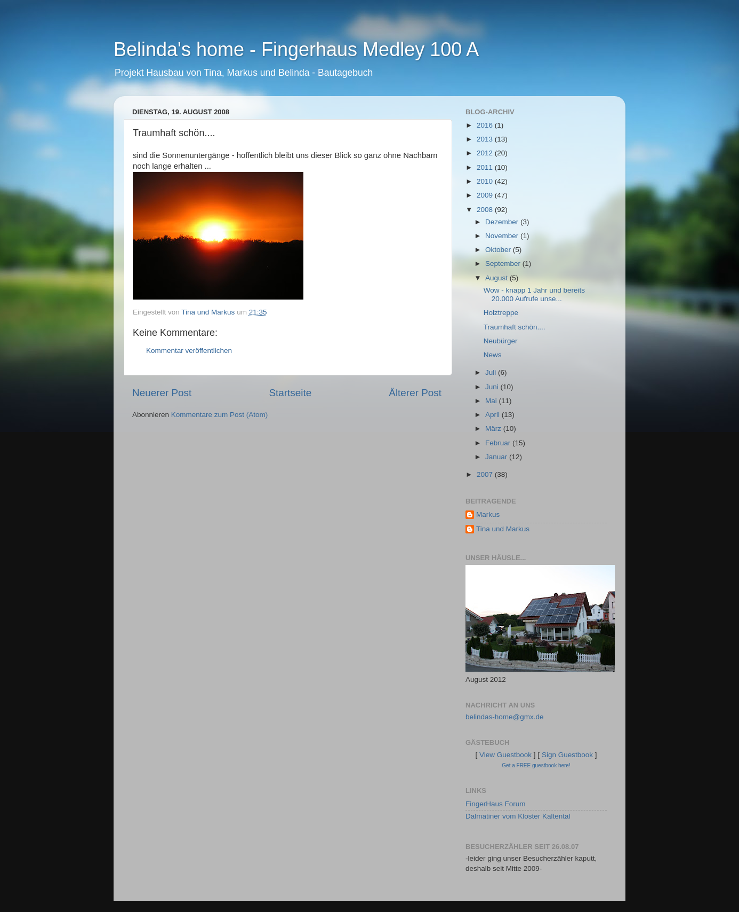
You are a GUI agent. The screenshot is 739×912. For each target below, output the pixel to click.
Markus (488, 514)
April (493, 415)
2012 (486, 153)
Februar (498, 443)
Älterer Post (415, 392)
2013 (486, 139)
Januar (497, 457)
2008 (486, 210)
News (493, 355)
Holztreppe (501, 313)
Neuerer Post (161, 392)
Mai (492, 401)
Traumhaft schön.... (514, 327)
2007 (486, 474)
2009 (486, 195)
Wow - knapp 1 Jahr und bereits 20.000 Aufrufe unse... (534, 294)
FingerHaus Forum (495, 804)
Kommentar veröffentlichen (189, 351)
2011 (486, 167)
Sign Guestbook (567, 755)
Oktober (499, 250)
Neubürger (501, 341)
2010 (486, 181)
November (502, 236)
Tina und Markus (502, 529)
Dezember (502, 222)
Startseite (290, 392)
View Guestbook (505, 755)
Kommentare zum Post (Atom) (219, 415)
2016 (486, 125)
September (504, 264)
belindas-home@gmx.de (504, 717)
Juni (493, 387)
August (497, 278)
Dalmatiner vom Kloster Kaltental (518, 816)
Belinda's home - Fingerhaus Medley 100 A (296, 49)
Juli (491, 372)
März (494, 428)
